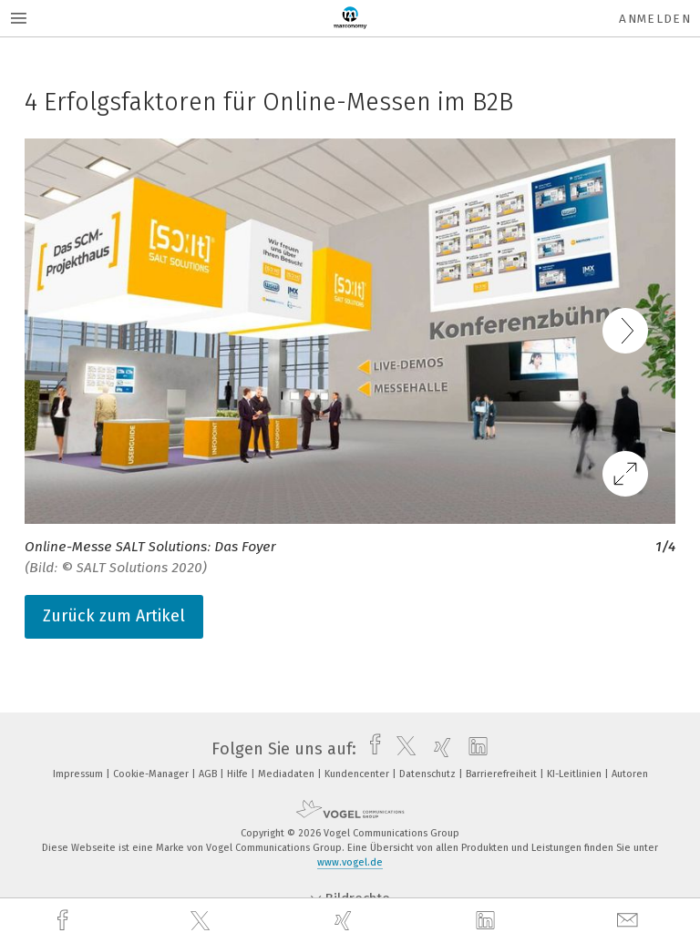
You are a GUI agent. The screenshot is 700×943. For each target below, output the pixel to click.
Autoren (630, 774)
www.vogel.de (350, 862)
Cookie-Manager (152, 774)
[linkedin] (487, 921)
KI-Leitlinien (575, 774)
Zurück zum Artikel (114, 616)
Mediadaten (287, 774)
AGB (209, 774)
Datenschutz (428, 774)
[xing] (345, 920)
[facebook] (64, 921)
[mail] (630, 921)
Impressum (79, 774)
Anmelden (655, 18)
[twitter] (202, 921)
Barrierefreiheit (503, 774)
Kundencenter (358, 774)
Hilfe (239, 774)
